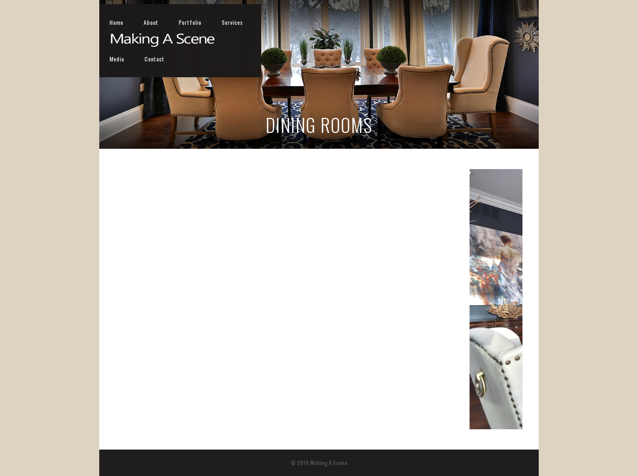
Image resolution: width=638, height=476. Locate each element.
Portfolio (400, 22)
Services (442, 22)
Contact (519, 22)
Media (481, 22)
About (361, 22)
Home (327, 22)
